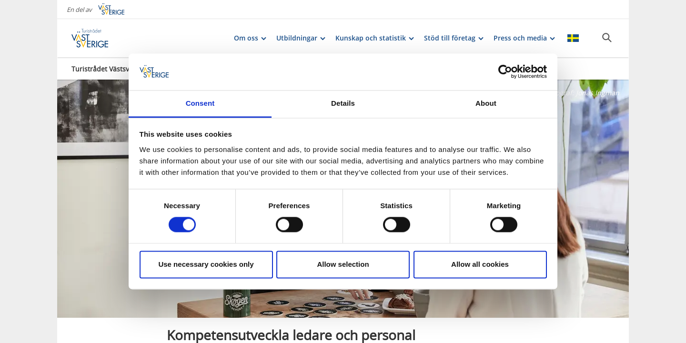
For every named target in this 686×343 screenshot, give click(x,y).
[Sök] (607, 37)
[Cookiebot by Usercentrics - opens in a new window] (505, 72)
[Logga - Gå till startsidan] (104, 38)
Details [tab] (343, 103)
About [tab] (485, 103)
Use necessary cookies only (205, 264)
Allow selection (343, 264)
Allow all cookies (480, 264)
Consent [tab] (200, 103)
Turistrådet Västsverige (108, 68)
